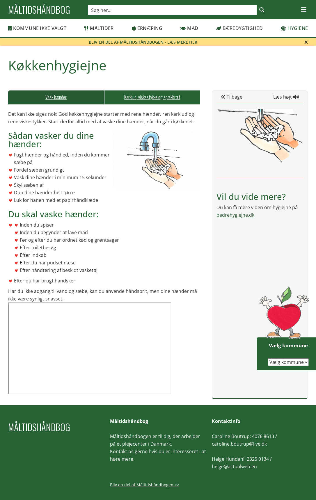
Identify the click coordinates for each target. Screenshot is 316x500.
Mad (189, 28)
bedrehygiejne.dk (235, 215)
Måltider (98, 28)
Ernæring (147, 28)
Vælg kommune (288, 345)
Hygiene (294, 28)
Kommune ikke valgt (37, 28)
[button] (303, 9)
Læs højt (286, 97)
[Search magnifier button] (262, 10)
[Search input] (172, 9)
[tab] (56, 97)
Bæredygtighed (239, 28)
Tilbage (231, 97)
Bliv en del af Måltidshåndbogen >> (144, 484)
